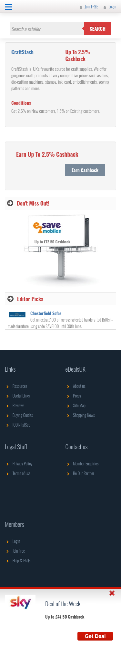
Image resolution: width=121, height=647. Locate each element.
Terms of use (17, 473)
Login (109, 6)
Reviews (14, 405)
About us (76, 386)
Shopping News (80, 415)
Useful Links (17, 395)
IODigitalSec (17, 424)
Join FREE (88, 6)
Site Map (76, 405)
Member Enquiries (82, 463)
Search (98, 28)
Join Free (15, 550)
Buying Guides (19, 415)
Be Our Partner (80, 473)
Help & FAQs (17, 560)
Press (73, 395)
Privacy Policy (18, 463)
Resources (16, 386)
